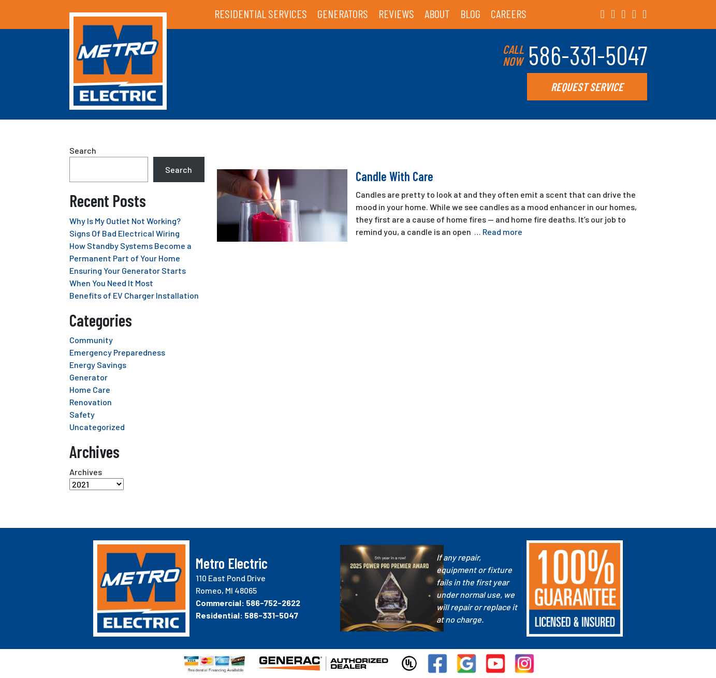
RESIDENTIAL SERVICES (260, 13)
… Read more (498, 232)
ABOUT (437, 13)
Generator (88, 377)
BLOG (470, 13)
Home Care (89, 389)
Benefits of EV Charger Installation (134, 295)
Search (82, 150)
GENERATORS (342, 13)
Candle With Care (394, 176)
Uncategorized (97, 427)
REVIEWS (396, 13)
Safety (82, 414)
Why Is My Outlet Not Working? (125, 221)
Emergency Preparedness (117, 352)
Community (91, 340)
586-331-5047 (587, 54)
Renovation (90, 402)
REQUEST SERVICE (587, 86)
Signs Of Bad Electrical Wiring (124, 233)
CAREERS (509, 13)
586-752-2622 (273, 603)
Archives (85, 472)
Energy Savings (97, 365)
